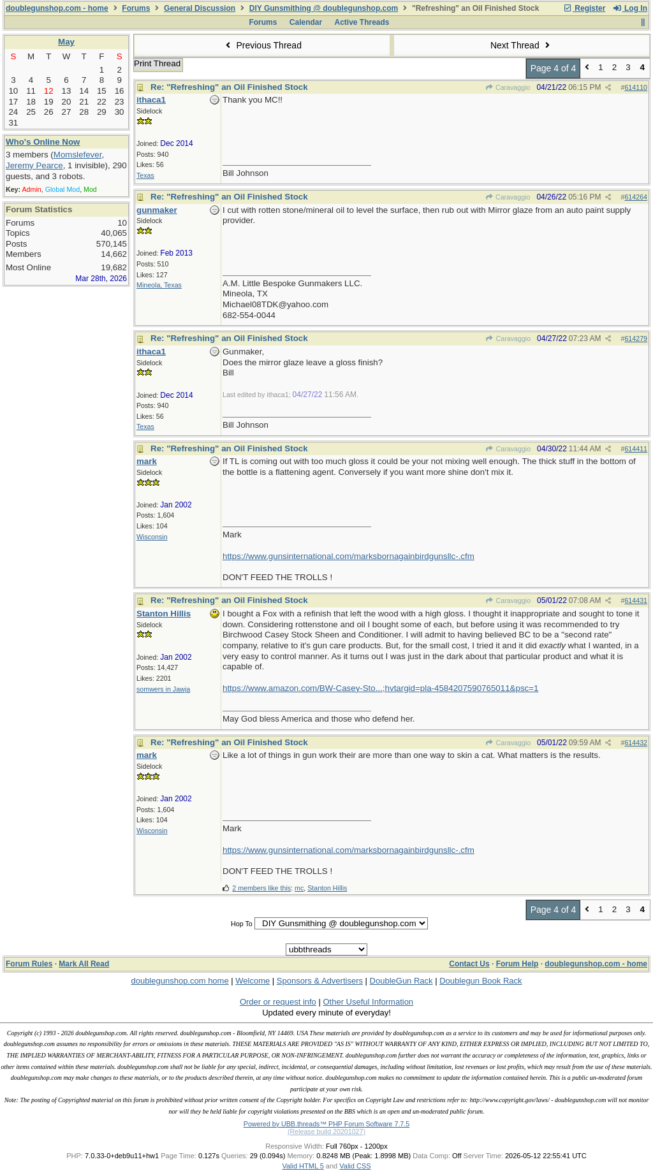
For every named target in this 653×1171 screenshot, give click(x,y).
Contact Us (469, 963)
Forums (136, 8)
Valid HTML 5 (302, 1166)
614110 (635, 87)
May (66, 42)
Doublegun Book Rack (480, 981)
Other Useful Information (368, 1002)
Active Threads (362, 22)
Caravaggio (508, 87)
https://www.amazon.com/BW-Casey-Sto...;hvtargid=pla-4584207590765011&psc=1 (380, 688)
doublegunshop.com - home (57, 8)
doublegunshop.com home (179, 981)
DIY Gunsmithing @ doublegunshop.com (323, 8)
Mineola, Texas (159, 285)
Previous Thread (262, 45)
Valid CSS (355, 1166)
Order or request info (278, 1002)
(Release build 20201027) (326, 1131)
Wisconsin (152, 537)
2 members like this (261, 888)
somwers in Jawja (163, 689)
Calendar (306, 22)
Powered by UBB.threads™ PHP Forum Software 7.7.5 (326, 1124)
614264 (635, 197)
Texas (145, 175)
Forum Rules (29, 963)
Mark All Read (84, 963)
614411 (635, 449)
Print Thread (157, 63)
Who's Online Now (43, 142)
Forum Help (517, 963)
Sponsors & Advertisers (320, 981)
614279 (635, 338)
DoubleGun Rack (401, 981)
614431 (635, 600)
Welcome (252, 981)
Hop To (242, 923)
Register (584, 8)
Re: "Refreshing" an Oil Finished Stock (229, 87)
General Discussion (199, 8)
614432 (635, 742)
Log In (630, 8)
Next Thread (521, 45)
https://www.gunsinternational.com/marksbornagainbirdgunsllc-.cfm (348, 556)
